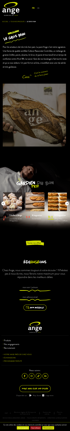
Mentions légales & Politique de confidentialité (25, 413)
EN (38, 8)
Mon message (35, 307)
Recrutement (9, 348)
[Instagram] (31, 376)
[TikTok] (38, 376)
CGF (6, 413)
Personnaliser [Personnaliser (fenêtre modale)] (48, 428)
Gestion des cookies (47, 413)
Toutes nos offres (34, 243)
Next (66, 203)
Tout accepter (23, 428)
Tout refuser (35, 428)
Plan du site (59, 413)
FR (33, 8)
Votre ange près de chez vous (18, 354)
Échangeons (10, 358)
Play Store (35, 395)
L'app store (48, 395)
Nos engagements (11, 344)
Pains (13, 32)
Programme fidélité (13, 361)
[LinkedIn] (45, 376)
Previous (2, 203)
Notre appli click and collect (35, 388)
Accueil (5, 22)
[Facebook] (25, 376)
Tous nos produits (17, 22)
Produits (7, 340)
